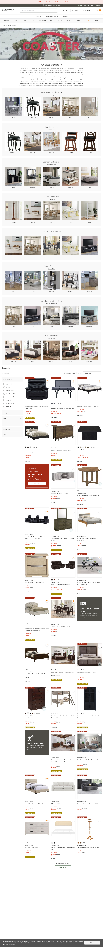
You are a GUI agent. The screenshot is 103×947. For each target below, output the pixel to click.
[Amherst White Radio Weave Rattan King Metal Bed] (63, 845)
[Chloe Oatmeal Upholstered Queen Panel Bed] (37, 801)
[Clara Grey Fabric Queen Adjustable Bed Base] (63, 406)
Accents (69, 20)
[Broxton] (70, 142)
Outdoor (60, 20)
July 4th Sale (28, 411)
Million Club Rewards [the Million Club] (52, 16)
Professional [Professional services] (38, 16)
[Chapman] (89, 351)
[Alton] (89, 247)
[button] (66, 10)
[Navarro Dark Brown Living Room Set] (63, 582)
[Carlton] (70, 351)
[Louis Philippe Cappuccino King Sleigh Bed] (37, 672)
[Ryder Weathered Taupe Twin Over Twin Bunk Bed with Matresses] (63, 714)
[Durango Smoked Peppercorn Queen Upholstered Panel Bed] (89, 670)
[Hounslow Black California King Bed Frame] (89, 404)
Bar (33, 20)
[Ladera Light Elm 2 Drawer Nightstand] (37, 580)
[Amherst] (89, 177)
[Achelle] (13, 212)
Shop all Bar (51, 129)
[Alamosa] (51, 177)
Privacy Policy (72, 942)
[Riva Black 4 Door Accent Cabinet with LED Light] (89, 714)
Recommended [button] (87, 373)
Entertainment (42, 20)
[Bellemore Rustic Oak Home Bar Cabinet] (63, 448)
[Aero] (89, 212)
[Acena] (13, 177)
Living (15, 20)
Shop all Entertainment (51, 303)
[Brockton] (89, 316)
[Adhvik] (32, 212)
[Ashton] (13, 351)
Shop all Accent (51, 199)
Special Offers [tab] (7, 429)
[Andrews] (51, 142)
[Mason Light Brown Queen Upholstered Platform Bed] (89, 536)
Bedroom (6, 20)
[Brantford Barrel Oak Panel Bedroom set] (89, 758)
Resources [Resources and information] (65, 16)
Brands (96, 20)
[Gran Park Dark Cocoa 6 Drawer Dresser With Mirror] (63, 536)
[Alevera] (70, 177)
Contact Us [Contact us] (98, 5)
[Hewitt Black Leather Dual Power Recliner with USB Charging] (37, 404)
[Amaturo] (13, 282)
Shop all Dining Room (51, 95)
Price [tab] (4, 424)
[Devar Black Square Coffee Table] (89, 450)
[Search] (39, 10)
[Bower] (70, 282)
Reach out (29, 749)
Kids (51, 20)
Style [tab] (4, 434)
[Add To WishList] (47, 381)
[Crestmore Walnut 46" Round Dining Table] (89, 493)
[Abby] (13, 108)
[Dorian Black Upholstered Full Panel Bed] (37, 450)
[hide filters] (6, 373)
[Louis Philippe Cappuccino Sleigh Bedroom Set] (63, 670)
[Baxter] (51, 282)
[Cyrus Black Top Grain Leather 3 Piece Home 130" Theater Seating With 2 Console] (37, 534)
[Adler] (51, 247)
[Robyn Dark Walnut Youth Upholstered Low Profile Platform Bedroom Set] (63, 758)
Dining (24, 20)
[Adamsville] (32, 108)
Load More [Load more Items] (63, 867)
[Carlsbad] (51, 351)
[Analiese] (32, 282)
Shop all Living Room (51, 234)
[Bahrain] (70, 316)
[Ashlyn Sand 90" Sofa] (63, 801)
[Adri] (70, 212)
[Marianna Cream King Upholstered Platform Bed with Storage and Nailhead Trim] (37, 626)
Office (78, 20)
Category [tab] (6, 413)
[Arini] (51, 316)
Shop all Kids (51, 338)
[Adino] (89, 108)
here (14, 944)
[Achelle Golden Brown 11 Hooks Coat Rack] (89, 845)
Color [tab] (5, 418)
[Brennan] (89, 282)
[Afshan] (32, 177)
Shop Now (37, 483)
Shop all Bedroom (51, 164)
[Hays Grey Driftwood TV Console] (63, 491)
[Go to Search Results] (55, 10)
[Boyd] (32, 351)
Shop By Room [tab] (7, 379)
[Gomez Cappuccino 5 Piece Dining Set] (63, 624)
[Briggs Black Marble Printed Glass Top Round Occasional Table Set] (89, 580)
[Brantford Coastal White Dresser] (37, 845)
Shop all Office (51, 269)
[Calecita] (89, 142)
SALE (87, 20)
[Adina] (70, 108)
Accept (92, 942)
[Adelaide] (51, 108)
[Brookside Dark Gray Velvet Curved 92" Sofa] (89, 801)
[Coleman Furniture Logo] (8, 12)
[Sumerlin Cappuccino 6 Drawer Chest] (37, 716)
